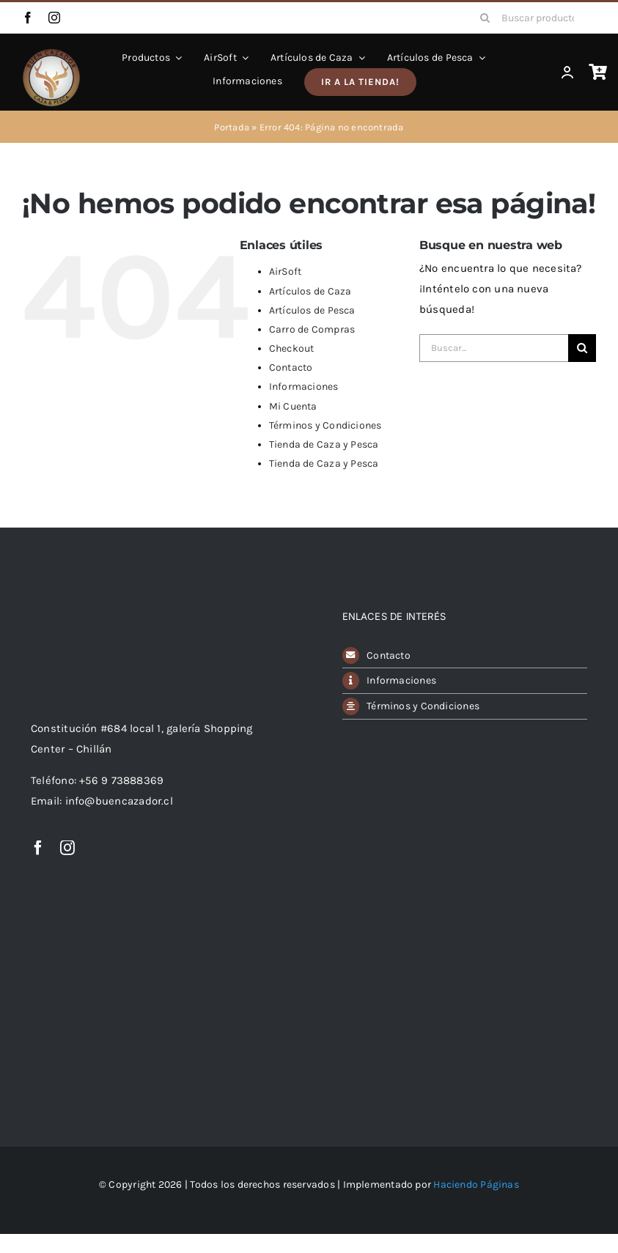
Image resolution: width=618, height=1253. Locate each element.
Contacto (291, 367)
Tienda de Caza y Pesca (324, 444)
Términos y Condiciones (325, 425)
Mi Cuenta (293, 406)
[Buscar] (485, 17)
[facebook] (28, 17)
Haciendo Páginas (476, 1184)
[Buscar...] (493, 348)
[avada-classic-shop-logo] (51, 53)
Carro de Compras (312, 329)
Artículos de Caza (310, 291)
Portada (231, 127)
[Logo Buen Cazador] (89, 576)
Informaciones (304, 386)
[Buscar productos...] (533, 17)
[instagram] (54, 17)
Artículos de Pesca (312, 310)
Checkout (291, 348)
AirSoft (285, 271)
